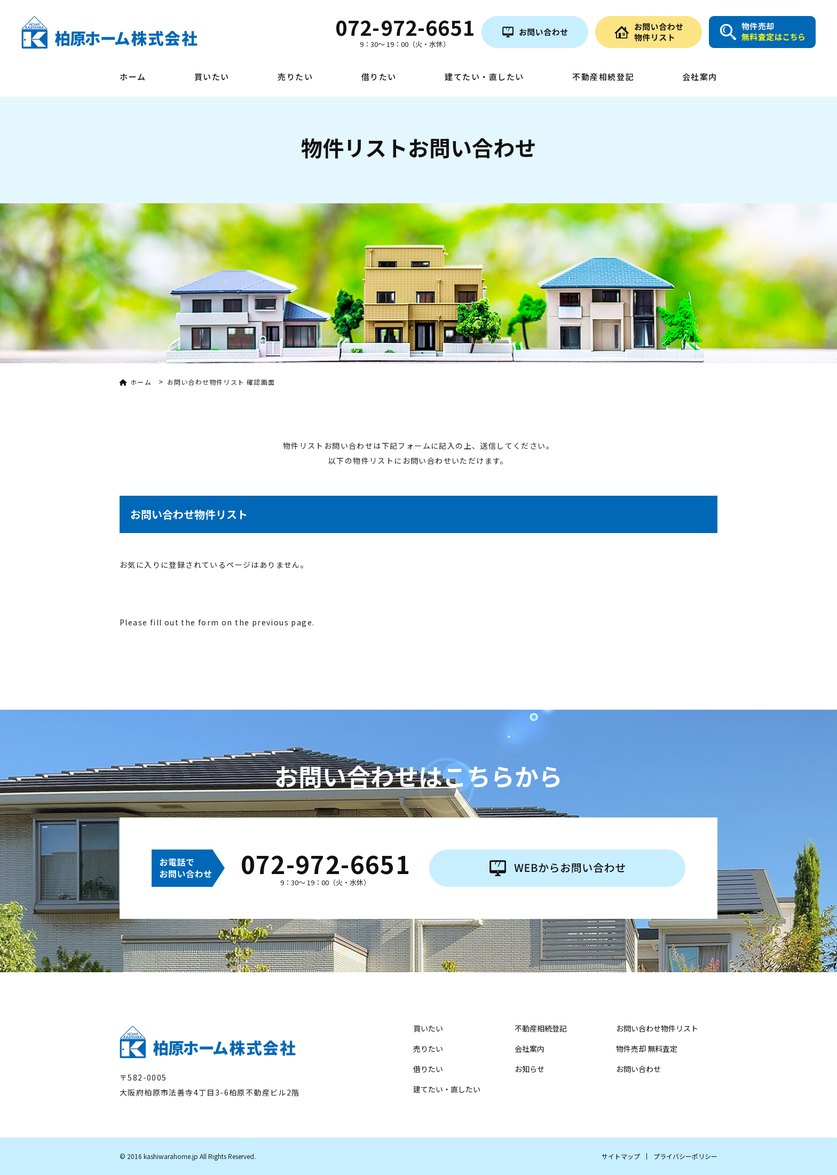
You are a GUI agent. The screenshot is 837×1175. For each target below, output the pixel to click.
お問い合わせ (638, 1068)
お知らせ (529, 1068)
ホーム (133, 77)
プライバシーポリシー (685, 1156)
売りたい (295, 77)
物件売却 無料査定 (646, 1048)
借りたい (379, 77)
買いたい (212, 77)
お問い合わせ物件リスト (657, 1028)
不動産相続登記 (603, 77)
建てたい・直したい (484, 77)
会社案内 (699, 77)
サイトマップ (621, 1156)
